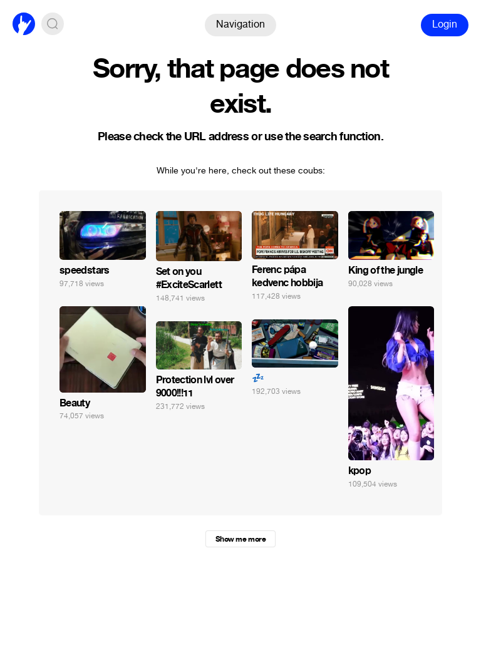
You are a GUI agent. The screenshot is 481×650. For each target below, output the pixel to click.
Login (444, 24)
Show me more (240, 539)
